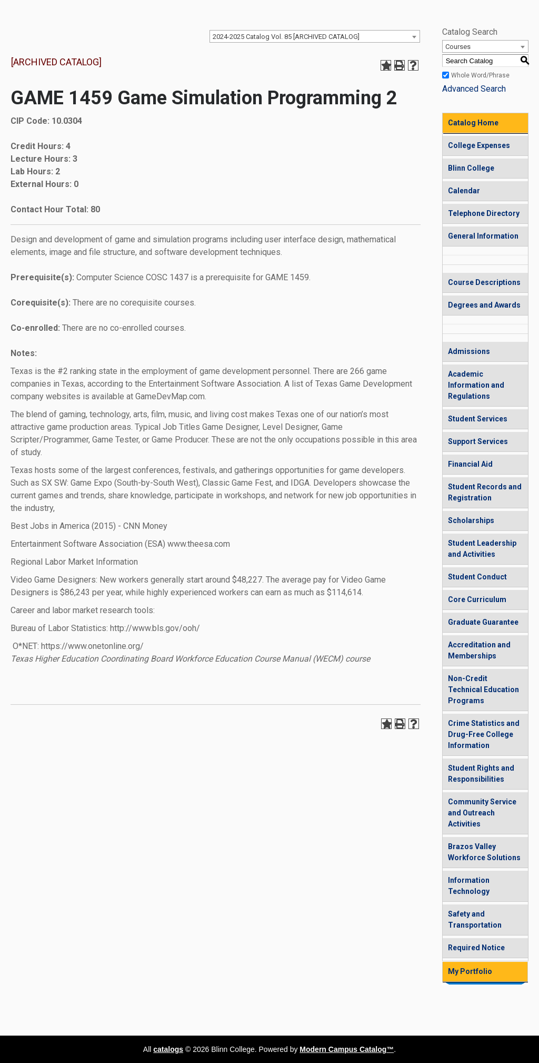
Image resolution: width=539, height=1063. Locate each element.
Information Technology (469, 885)
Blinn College (471, 168)
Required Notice (476, 947)
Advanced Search (474, 89)
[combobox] (314, 36)
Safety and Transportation (475, 919)
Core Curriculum (477, 599)
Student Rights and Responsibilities (481, 773)
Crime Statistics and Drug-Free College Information (484, 734)
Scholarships (471, 520)
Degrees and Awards (484, 305)
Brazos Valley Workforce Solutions (484, 852)
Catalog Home (473, 123)
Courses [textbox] (458, 47)
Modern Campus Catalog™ (347, 1049)
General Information (483, 236)
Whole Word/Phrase (480, 75)
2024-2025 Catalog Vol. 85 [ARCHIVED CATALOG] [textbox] (286, 37)
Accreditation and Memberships (479, 650)
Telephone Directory (484, 213)
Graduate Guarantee (483, 622)
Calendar (464, 190)
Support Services (478, 441)
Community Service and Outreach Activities (482, 813)
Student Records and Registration (485, 492)
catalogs (168, 1049)
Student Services (477, 419)
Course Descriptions (484, 282)
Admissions (469, 351)
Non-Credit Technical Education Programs (483, 689)
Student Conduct (477, 577)
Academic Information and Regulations (476, 385)
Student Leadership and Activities (482, 548)
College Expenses (479, 145)
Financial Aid (470, 464)
